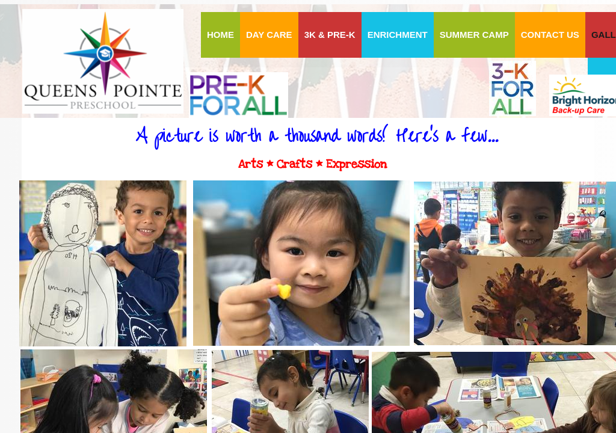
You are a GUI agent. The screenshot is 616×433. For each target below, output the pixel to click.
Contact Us (550, 34)
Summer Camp (474, 34)
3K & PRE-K (330, 34)
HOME (220, 34)
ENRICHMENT (398, 34)
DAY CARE (269, 34)
